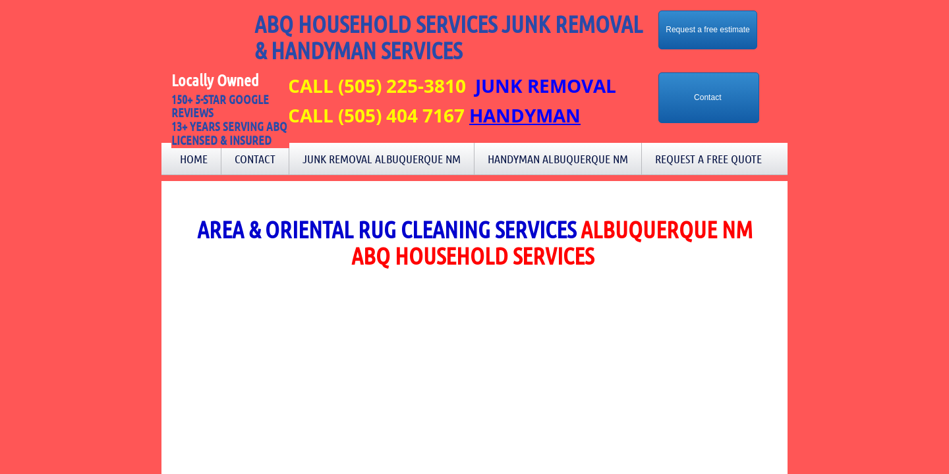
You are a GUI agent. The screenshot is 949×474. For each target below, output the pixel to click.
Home (194, 158)
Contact (255, 158)
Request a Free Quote (708, 158)
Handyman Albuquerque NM (558, 158)
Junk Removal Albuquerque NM (381, 158)
